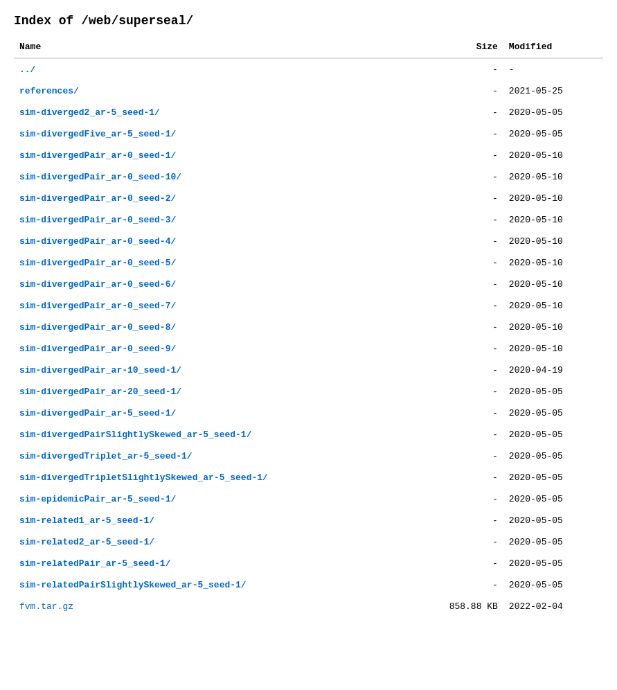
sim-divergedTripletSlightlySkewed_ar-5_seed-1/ (143, 523)
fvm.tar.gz (46, 664)
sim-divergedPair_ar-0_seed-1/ (97, 169)
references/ (49, 99)
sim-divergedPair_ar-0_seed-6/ (97, 311)
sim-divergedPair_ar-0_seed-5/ (97, 287)
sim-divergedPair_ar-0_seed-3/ (97, 240)
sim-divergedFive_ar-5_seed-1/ (97, 146)
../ (27, 75)
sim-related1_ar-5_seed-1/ (86, 570)
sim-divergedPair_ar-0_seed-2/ (97, 217)
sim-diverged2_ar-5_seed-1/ (89, 122)
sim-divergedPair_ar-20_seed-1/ (100, 429)
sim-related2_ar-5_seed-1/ (86, 593)
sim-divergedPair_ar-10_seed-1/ (100, 405)
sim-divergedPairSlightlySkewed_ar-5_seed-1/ (135, 476)
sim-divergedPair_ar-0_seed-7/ (97, 334)
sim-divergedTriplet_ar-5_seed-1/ (106, 499)
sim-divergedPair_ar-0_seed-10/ (100, 193)
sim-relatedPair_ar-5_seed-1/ (94, 617)
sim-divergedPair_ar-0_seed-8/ (97, 358)
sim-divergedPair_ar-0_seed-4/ (97, 264)
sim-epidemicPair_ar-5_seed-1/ (97, 546)
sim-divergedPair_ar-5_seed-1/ (97, 452)
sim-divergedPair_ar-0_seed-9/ (97, 381)
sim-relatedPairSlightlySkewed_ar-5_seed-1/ (133, 641)
